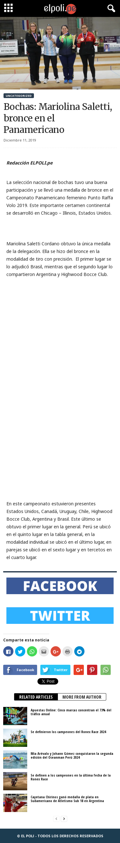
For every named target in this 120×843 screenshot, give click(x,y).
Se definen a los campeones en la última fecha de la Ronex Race (71, 777)
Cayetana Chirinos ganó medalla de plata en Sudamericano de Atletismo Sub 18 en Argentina (67, 798)
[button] (110, 9)
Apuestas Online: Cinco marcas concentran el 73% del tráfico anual (71, 712)
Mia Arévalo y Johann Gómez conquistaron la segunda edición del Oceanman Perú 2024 (72, 755)
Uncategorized (19, 96)
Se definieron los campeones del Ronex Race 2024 (68, 731)
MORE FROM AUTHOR (81, 697)
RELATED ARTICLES (36, 697)
